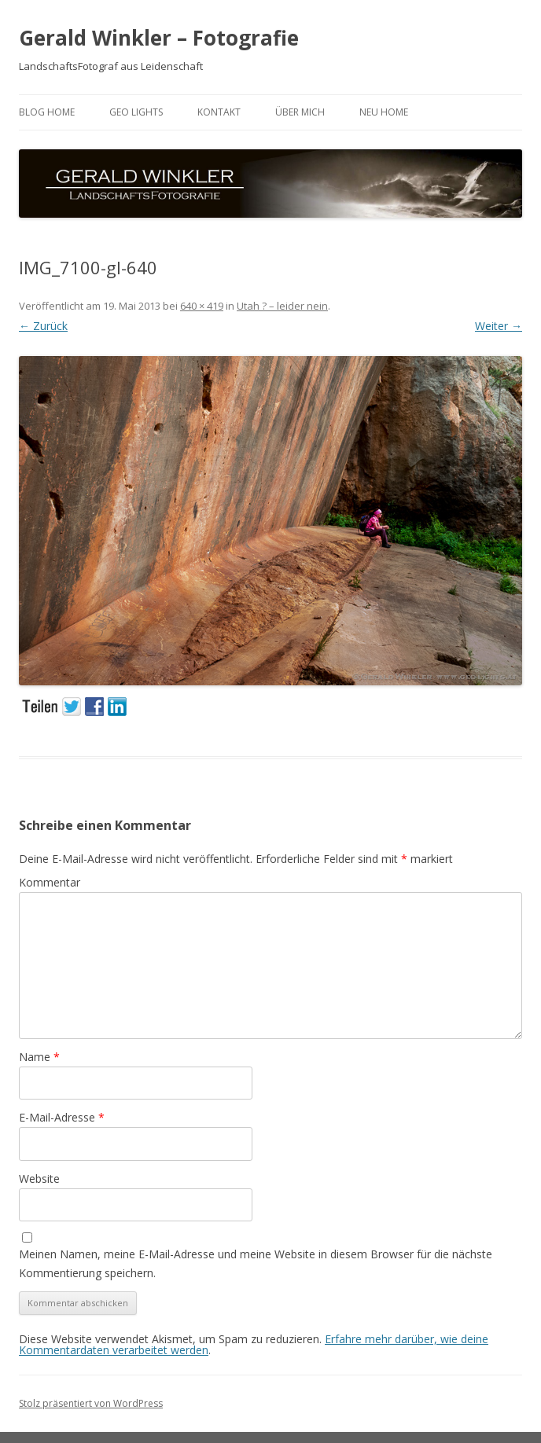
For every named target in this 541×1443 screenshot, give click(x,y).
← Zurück (43, 325)
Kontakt (219, 112)
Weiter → (498, 325)
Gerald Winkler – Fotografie (159, 38)
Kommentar (49, 882)
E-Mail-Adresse (62, 1117)
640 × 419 (201, 306)
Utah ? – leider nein (282, 306)
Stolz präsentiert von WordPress (91, 1403)
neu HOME (383, 112)
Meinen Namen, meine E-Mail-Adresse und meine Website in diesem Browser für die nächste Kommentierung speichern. (255, 1263)
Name (39, 1056)
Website (39, 1178)
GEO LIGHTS (136, 112)
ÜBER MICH (300, 112)
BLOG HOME (47, 112)
